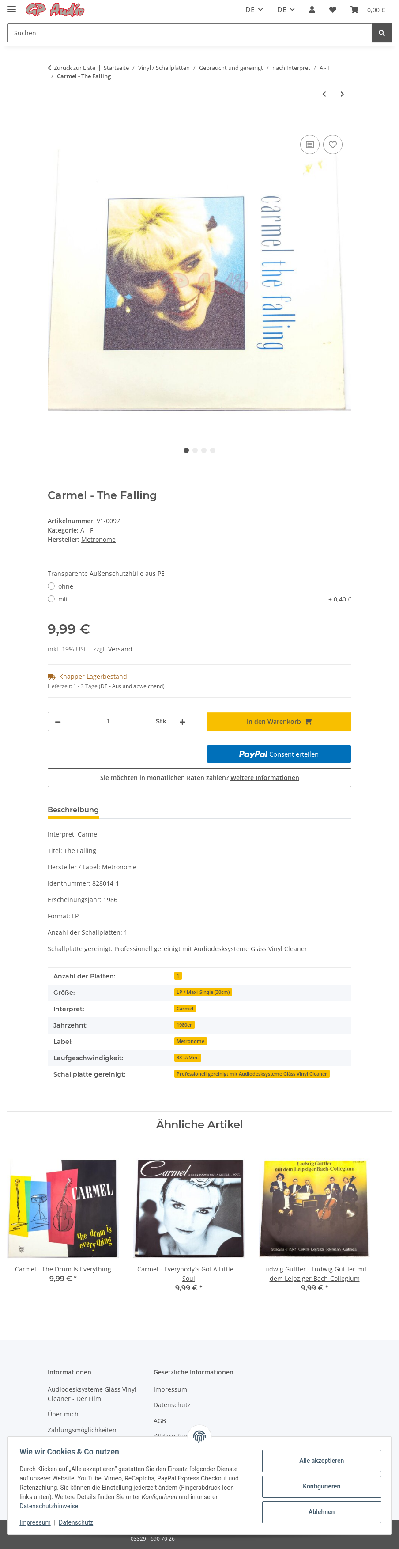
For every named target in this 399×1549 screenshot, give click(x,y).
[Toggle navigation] (11, 5)
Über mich (63, 1414)
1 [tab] (186, 450)
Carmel (185, 1008)
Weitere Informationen (264, 777)
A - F (86, 530)
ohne (65, 586)
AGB (160, 1420)
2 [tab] (195, 450)
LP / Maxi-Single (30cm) (203, 992)
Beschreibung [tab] (73, 810)
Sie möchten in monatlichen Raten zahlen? (199, 777)
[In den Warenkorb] (55, 123)
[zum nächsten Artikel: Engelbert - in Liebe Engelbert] (342, 93)
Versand (120, 649)
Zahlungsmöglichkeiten (82, 1430)
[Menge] (108, 721)
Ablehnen (319, 1511)
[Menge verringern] (58, 721)
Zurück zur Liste (74, 68)
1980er (184, 1025)
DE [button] (250, 10)
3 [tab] (204, 450)
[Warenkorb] (367, 10)
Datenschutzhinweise (51, 1506)
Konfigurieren (319, 1486)
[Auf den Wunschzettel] (333, 144)
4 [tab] (212, 450)
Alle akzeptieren (319, 1460)
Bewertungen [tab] (138, 810)
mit (204, 599)
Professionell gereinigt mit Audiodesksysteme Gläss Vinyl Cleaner (252, 1074)
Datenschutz (78, 1522)
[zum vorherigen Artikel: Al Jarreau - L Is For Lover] (324, 93)
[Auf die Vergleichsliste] (310, 144)
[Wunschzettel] (332, 10)
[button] (312, 10)
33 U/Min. (188, 1057)
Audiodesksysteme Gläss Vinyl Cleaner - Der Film (92, 1394)
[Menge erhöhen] (182, 721)
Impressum (37, 1522)
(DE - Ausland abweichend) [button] (132, 686)
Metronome (190, 1041)
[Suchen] (189, 32)
